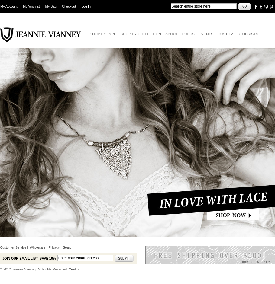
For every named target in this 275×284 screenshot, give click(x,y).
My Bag (51, 6)
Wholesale (37, 247)
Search (68, 247)
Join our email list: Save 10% (29, 258)
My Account (9, 6)
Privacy (54, 247)
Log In (86, 6)
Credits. (74, 269)
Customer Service (13, 247)
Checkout (69, 6)
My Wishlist (31, 6)
